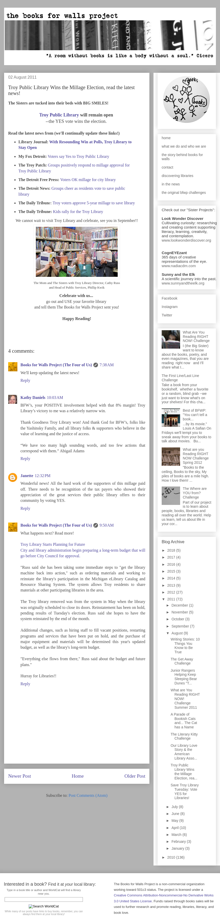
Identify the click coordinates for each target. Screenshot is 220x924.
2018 (171, 550)
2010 (171, 857)
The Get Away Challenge (182, 661)
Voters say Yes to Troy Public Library (78, 156)
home (166, 138)
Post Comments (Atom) (88, 795)
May (175, 821)
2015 (171, 571)
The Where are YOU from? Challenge (195, 493)
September (180, 626)
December (180, 605)
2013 (171, 585)
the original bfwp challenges (184, 193)
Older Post (134, 776)
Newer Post (19, 776)
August (177, 633)
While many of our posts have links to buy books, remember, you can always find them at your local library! (44, 913)
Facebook (169, 298)
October (178, 619)
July (175, 807)
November (180, 612)
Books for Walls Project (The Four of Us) (56, 365)
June (175, 814)
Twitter (167, 315)
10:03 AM (55, 397)
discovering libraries (177, 176)
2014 (171, 578)
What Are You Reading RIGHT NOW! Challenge (196, 336)
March (176, 835)
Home (78, 776)
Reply (25, 380)
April (175, 828)
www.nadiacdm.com (179, 266)
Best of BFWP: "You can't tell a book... (195, 414)
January (178, 848)
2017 (171, 557)
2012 (171, 592)
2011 (171, 599)
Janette (26, 475)
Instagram (170, 307)
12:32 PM (43, 475)
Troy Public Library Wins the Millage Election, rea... (184, 771)
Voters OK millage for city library (88, 179)
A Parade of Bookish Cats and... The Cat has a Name (184, 720)
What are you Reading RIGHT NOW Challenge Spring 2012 (196, 455)
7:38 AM (107, 365)
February (179, 841)
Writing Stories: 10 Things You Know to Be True (185, 645)
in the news (171, 184)
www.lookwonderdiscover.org (186, 240)
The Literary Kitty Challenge (184, 736)
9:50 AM (107, 525)
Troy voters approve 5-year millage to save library (94, 203)
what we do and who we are (184, 146)
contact (167, 167)
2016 (171, 564)
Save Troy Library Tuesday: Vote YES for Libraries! (185, 791)
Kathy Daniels (32, 397)
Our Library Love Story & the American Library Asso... (184, 751)
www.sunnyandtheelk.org (183, 283)
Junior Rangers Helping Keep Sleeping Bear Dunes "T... (184, 676)
